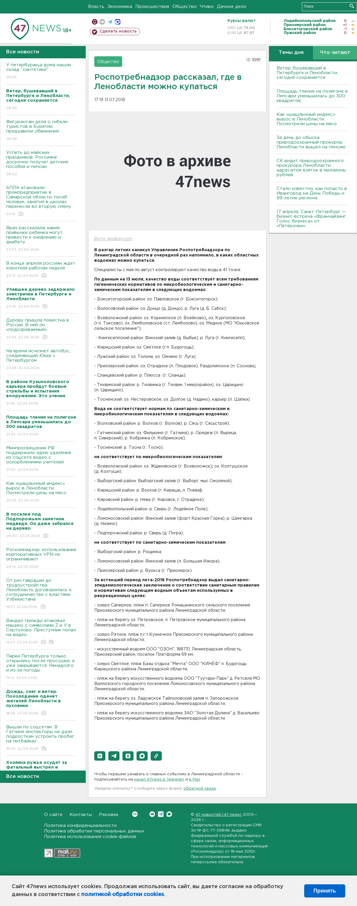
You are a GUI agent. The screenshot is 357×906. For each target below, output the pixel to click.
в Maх (194, 779)
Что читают (335, 52)
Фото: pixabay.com (113, 239)
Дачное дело (231, 7)
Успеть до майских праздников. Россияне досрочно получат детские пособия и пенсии (41, 164)
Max (169, 814)
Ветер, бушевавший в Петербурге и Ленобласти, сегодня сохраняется (307, 72)
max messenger (117, 22)
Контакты (81, 815)
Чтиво (207, 7)
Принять (325, 891)
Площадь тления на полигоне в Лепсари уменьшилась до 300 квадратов (312, 96)
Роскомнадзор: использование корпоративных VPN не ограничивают (41, 558)
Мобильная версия (94, 22)
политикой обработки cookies (122, 894)
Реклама (108, 815)
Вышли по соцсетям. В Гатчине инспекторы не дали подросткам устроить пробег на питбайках (41, 738)
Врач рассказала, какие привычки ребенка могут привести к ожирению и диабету (41, 239)
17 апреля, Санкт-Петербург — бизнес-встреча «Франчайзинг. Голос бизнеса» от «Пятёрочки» (312, 219)
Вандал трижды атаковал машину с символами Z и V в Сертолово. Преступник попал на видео (41, 632)
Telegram (161, 814)
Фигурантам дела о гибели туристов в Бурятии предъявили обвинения (41, 130)
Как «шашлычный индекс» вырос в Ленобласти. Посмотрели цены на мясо (41, 492)
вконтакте (102, 22)
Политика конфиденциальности (80, 825)
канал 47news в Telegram (159, 779)
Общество (184, 7)
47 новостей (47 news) (219, 814)
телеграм (110, 22)
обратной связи (199, 788)
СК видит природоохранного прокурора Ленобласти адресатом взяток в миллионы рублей (311, 168)
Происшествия (152, 7)
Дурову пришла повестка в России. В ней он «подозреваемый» (41, 329)
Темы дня (291, 52)
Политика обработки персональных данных (94, 831)
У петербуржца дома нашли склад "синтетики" (41, 71)
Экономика (119, 7)
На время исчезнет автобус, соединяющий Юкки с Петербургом (41, 359)
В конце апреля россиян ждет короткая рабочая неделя (41, 269)
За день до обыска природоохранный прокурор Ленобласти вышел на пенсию (311, 142)
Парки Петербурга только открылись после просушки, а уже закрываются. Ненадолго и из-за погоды (41, 667)
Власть (96, 7)
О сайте (53, 815)
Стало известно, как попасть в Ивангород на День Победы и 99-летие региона (312, 193)
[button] (99, 756)
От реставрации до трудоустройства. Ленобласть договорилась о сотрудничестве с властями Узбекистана (41, 594)
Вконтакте (135, 814)
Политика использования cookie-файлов (90, 837)
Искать (352, 6)
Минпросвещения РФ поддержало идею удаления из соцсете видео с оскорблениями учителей (41, 459)
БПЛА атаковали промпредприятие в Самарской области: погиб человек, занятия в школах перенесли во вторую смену (41, 201)
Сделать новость (118, 31)
